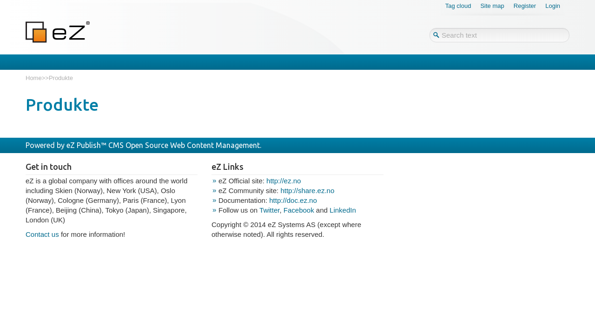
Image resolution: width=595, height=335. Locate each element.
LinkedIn (343, 210)
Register (525, 5)
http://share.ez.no (307, 190)
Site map (492, 5)
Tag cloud (458, 5)
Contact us (42, 234)
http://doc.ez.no (293, 200)
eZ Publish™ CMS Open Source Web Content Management (163, 145)
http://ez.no (283, 181)
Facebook (299, 210)
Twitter (269, 210)
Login (552, 5)
